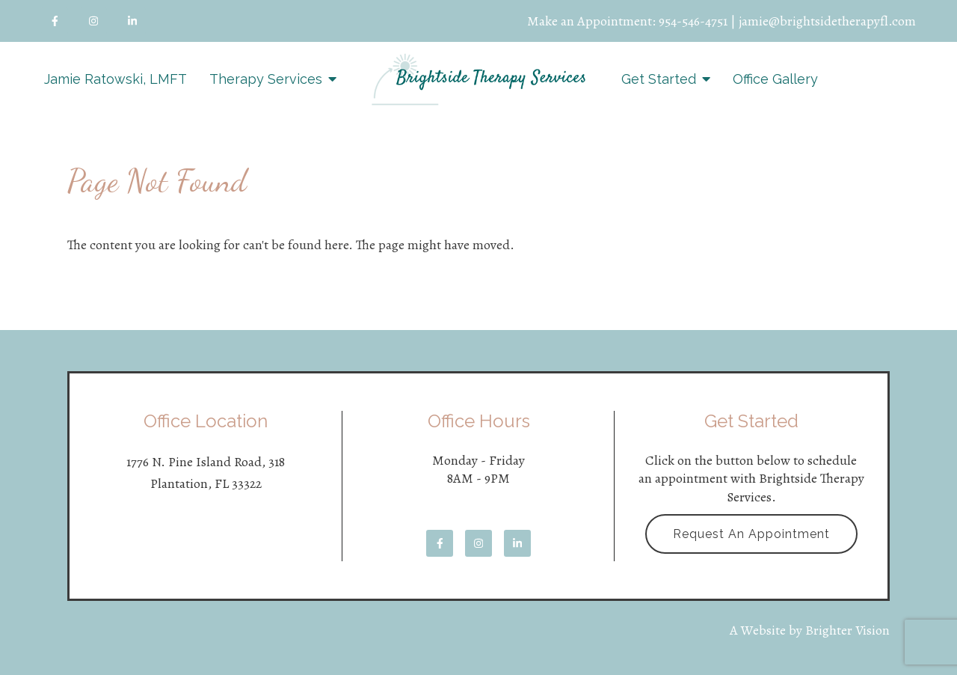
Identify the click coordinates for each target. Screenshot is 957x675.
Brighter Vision (847, 630)
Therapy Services (265, 79)
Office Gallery (775, 79)
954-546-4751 (693, 21)
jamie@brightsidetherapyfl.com (827, 21)
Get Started (658, 79)
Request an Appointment (751, 534)
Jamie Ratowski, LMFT (115, 79)
